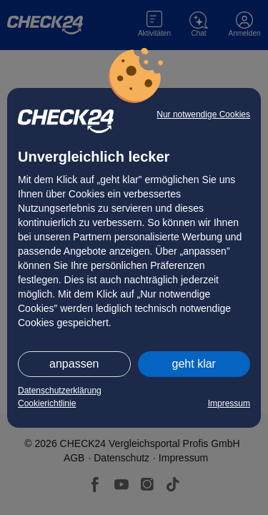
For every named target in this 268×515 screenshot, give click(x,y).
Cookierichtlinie (47, 403)
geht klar (194, 364)
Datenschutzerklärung (59, 391)
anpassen (74, 364)
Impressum (229, 403)
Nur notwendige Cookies (203, 114)
